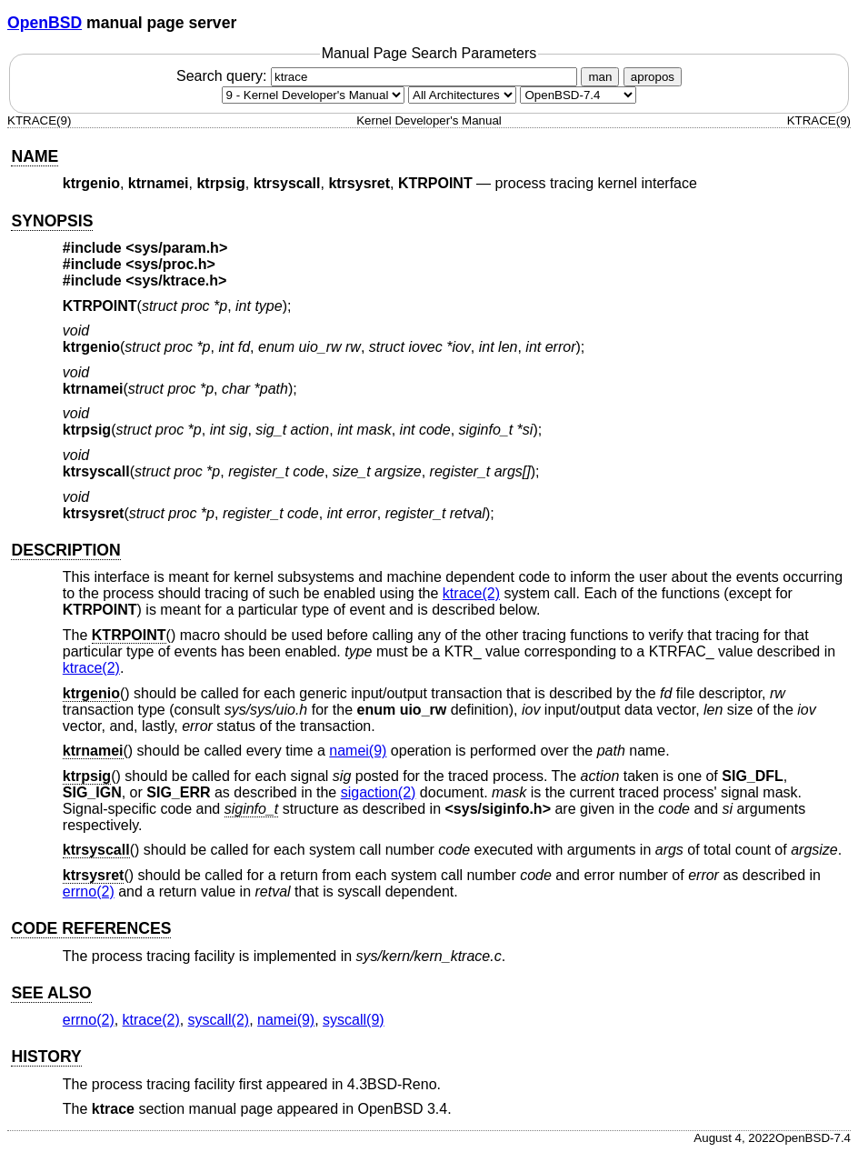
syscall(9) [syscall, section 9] (353, 1019)
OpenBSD (44, 23)
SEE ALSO (51, 993)
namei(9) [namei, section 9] (357, 750)
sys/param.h (177, 247)
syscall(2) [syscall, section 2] (219, 1019)
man (600, 77)
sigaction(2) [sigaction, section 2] (378, 792)
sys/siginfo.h (498, 808)
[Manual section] (313, 95)
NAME (34, 156)
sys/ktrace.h (177, 280)
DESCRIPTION (65, 550)
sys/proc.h (171, 264)
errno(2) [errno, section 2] (89, 891)
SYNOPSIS (52, 221)
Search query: (379, 76)
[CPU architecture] (462, 95)
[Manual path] (578, 95)
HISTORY (46, 1056)
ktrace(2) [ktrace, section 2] (471, 593)
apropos (652, 77)
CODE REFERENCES (91, 928)
